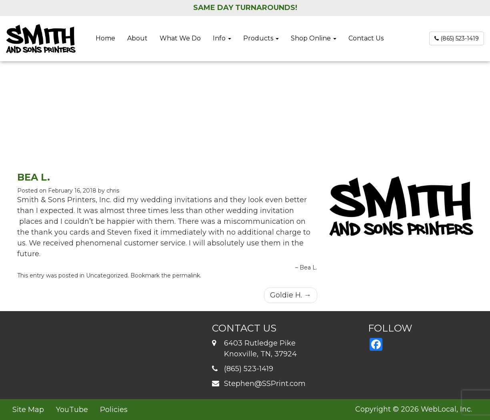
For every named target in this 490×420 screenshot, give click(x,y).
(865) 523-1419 (456, 38)
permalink (186, 275)
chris (112, 190)
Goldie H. (290, 295)
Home (105, 38)
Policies (114, 409)
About (137, 38)
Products (261, 38)
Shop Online (313, 38)
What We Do (180, 38)
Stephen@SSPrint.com (265, 383)
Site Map (28, 409)
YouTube (72, 409)
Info (222, 38)
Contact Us (366, 38)
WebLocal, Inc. (446, 409)
